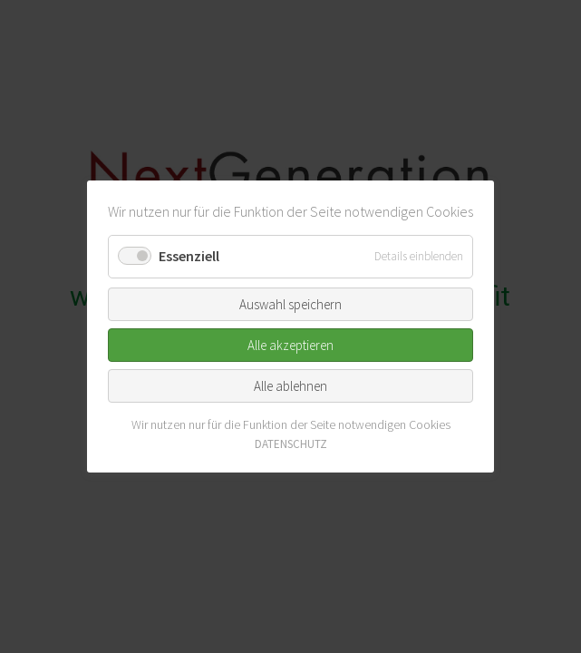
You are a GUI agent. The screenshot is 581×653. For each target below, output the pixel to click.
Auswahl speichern (290, 303)
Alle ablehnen (290, 385)
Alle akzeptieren (290, 344)
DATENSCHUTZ (291, 444)
